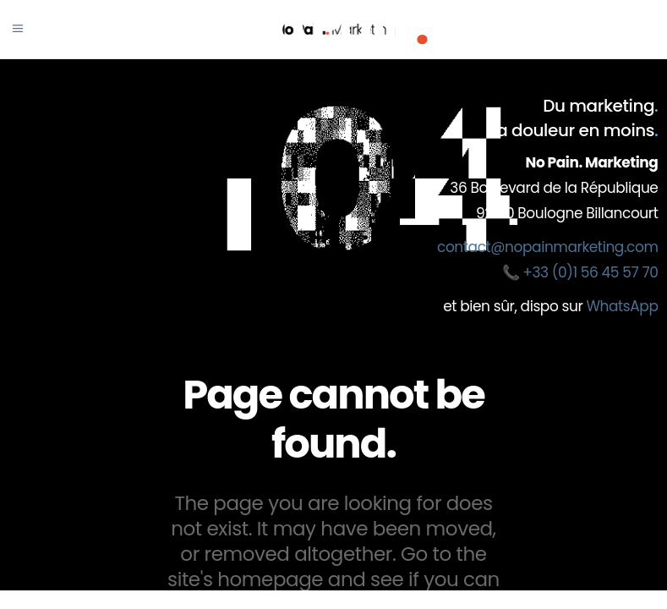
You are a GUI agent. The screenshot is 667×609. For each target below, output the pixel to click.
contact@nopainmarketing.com (547, 247)
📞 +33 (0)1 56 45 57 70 (580, 272)
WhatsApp (622, 306)
